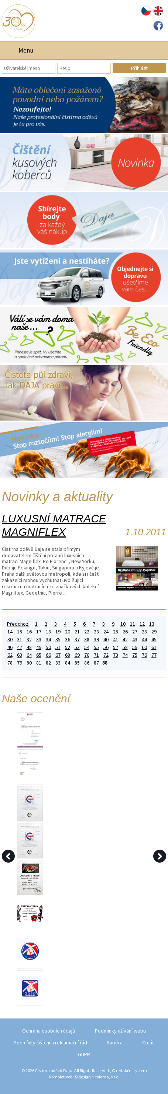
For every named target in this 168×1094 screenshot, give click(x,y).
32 (29, 639)
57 (115, 647)
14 (10, 632)
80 (29, 663)
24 (106, 632)
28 (144, 632)
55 (96, 647)
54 (86, 647)
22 (86, 632)
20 (67, 632)
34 (48, 639)
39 (96, 639)
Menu (26, 50)
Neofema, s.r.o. (105, 1077)
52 (67, 647)
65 (38, 655)
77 (154, 655)
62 (10, 655)
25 (115, 632)
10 (123, 624)
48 (29, 647)
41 (115, 639)
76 (144, 655)
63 (19, 655)
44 (144, 639)
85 (77, 663)
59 (134, 647)
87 (96, 663)
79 (19, 663)
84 (67, 663)
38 (86, 639)
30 (10, 639)
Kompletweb (60, 1077)
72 (106, 655)
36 (67, 639)
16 (29, 632)
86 (86, 663)
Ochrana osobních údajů (48, 1030)
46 (10, 647)
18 (48, 632)
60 (144, 647)
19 (58, 632)
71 (96, 655)
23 (96, 632)
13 (151, 624)
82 (48, 663)
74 (125, 655)
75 (134, 655)
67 (58, 655)
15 (19, 632)
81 (38, 663)
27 (134, 632)
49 (38, 647)
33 (38, 639)
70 (86, 655)
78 (10, 663)
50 (48, 647)
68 (67, 655)
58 (125, 647)
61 (154, 647)
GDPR (84, 1054)
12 (142, 624)
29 (154, 632)
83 (58, 663)
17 (38, 632)
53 (77, 647)
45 (154, 639)
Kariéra (115, 1042)
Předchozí (18, 624)
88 (104, 663)
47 (19, 647)
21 (77, 632)
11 (132, 624)
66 (48, 655)
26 (125, 632)
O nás (148, 1042)
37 (77, 639)
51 (58, 647)
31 (19, 639)
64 (29, 655)
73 (115, 655)
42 (125, 639)
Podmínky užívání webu (120, 1030)
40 (106, 639)
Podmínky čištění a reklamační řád (50, 1042)
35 (58, 639)
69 (77, 655)
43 (134, 639)
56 (106, 647)
